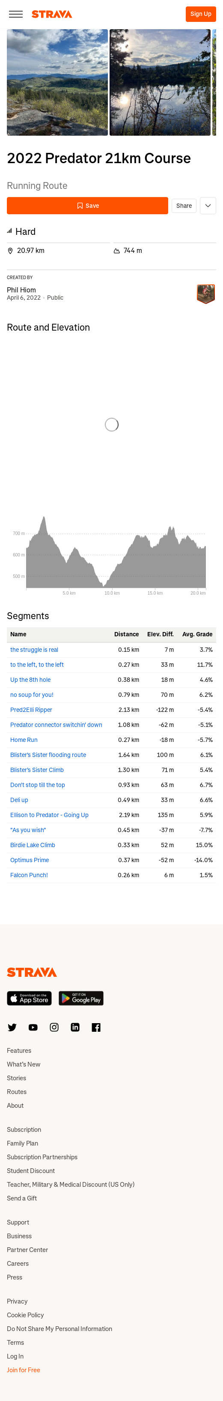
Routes (17, 1092)
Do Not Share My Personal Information (59, 1329)
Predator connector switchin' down (56, 725)
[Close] (16, 14)
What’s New (23, 1064)
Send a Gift (22, 1198)
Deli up (19, 800)
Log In (15, 1356)
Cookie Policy (25, 1315)
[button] (57, 82)
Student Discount (31, 1171)
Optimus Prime (29, 860)
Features (19, 1050)
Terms (15, 1342)
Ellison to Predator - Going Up (49, 815)
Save (88, 206)
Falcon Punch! (29, 875)
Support (18, 1222)
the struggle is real (34, 650)
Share (184, 206)
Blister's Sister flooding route (48, 755)
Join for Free (23, 1370)
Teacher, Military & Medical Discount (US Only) (71, 1184)
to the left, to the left (37, 665)
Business (19, 1236)
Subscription (24, 1129)
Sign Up (200, 14)
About (15, 1105)
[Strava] (52, 14)
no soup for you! (32, 695)
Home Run (24, 740)
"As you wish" (28, 830)
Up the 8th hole (30, 680)
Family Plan (22, 1143)
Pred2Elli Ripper (31, 710)
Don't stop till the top (37, 785)
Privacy (17, 1301)
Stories (16, 1078)
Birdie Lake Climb (32, 845)
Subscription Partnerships (42, 1157)
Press (14, 1277)
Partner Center (27, 1250)
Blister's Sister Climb (37, 770)
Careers (18, 1263)
